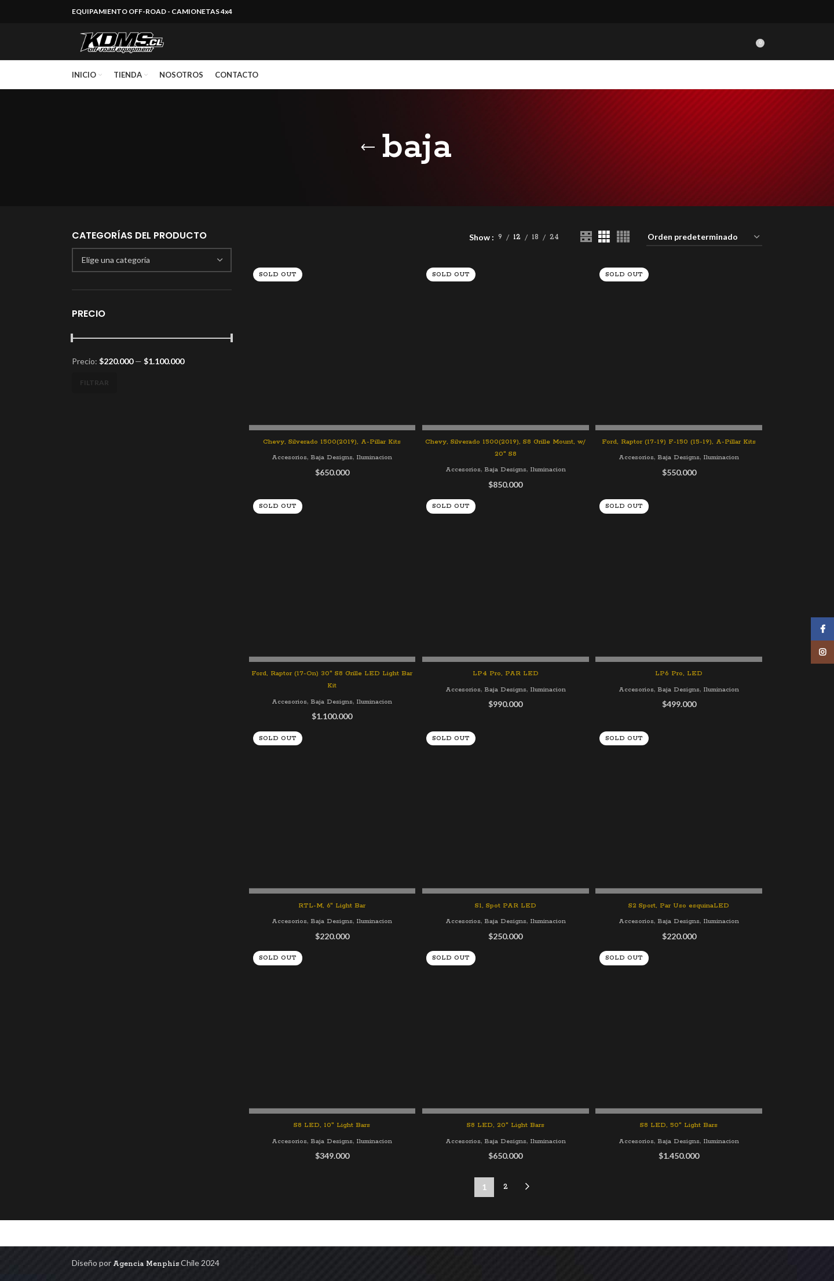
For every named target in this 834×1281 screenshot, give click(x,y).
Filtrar (94, 407)
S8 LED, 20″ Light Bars (505, 1151)
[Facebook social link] (822, 628)
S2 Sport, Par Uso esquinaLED (680, 929)
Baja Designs (329, 478)
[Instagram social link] (822, 652)
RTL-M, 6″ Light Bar (330, 929)
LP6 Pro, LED (680, 696)
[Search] (747, 54)
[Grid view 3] (603, 262)
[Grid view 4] (623, 262)
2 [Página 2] (505, 1213)
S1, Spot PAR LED (505, 929)
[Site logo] (138, 54)
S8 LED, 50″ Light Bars (680, 1151)
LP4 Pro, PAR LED (505, 708)
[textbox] (116, 285)
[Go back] (367, 172)
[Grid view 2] (585, 262)
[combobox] (152, 285)
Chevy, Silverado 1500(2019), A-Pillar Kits (330, 463)
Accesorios (284, 478)
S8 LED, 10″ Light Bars (330, 1151)
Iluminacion (376, 478)
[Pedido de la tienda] (704, 262)
